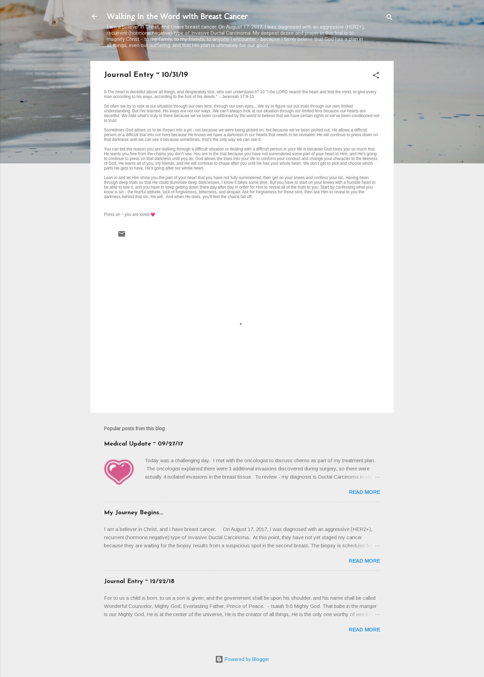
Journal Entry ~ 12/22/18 (139, 581)
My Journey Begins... (133, 513)
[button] (376, 76)
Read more (364, 492)
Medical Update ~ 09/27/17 (143, 444)
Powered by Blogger (242, 659)
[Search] (389, 18)
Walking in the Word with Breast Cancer (177, 16)
